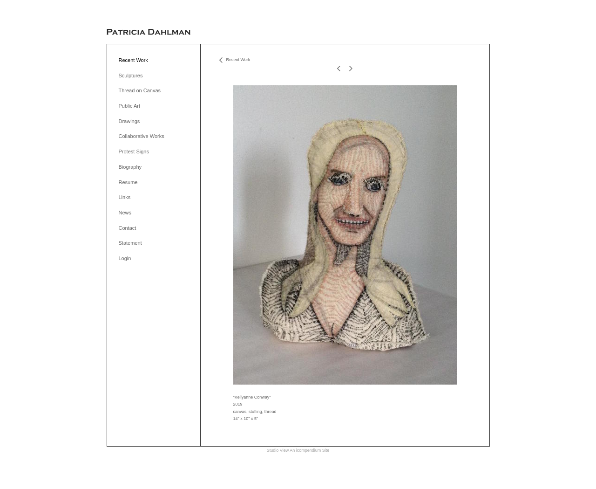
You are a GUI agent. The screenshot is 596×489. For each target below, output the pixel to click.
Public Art (129, 106)
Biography (130, 167)
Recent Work (133, 60)
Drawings (129, 121)
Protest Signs (134, 151)
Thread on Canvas (140, 90)
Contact (127, 228)
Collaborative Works (141, 136)
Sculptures (131, 75)
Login (125, 258)
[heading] (148, 32)
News (125, 212)
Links (125, 197)
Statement (130, 243)
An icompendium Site (309, 450)
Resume (128, 182)
